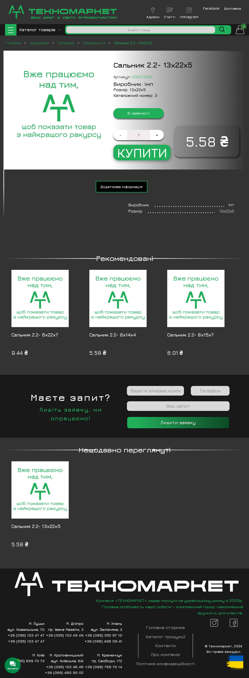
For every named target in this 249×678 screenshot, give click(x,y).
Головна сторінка (165, 627)
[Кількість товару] (138, 135)
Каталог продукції (165, 636)
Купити (142, 152)
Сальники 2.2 (94, 43)
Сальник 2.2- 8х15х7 (190, 334)
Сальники (66, 43)
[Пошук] (140, 29)
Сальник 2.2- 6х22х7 (34, 334)
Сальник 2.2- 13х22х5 (35, 526)
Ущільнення (40, 43)
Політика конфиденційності (165, 663)
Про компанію (165, 654)
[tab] (121, 186)
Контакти (165, 645)
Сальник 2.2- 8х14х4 (112, 334)
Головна (14, 43)
